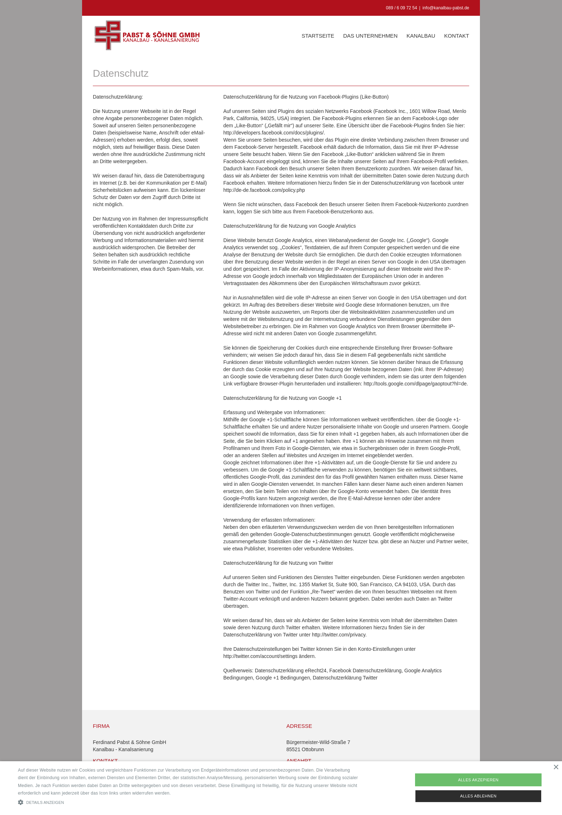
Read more (183, 793)
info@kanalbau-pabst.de (446, 7)
